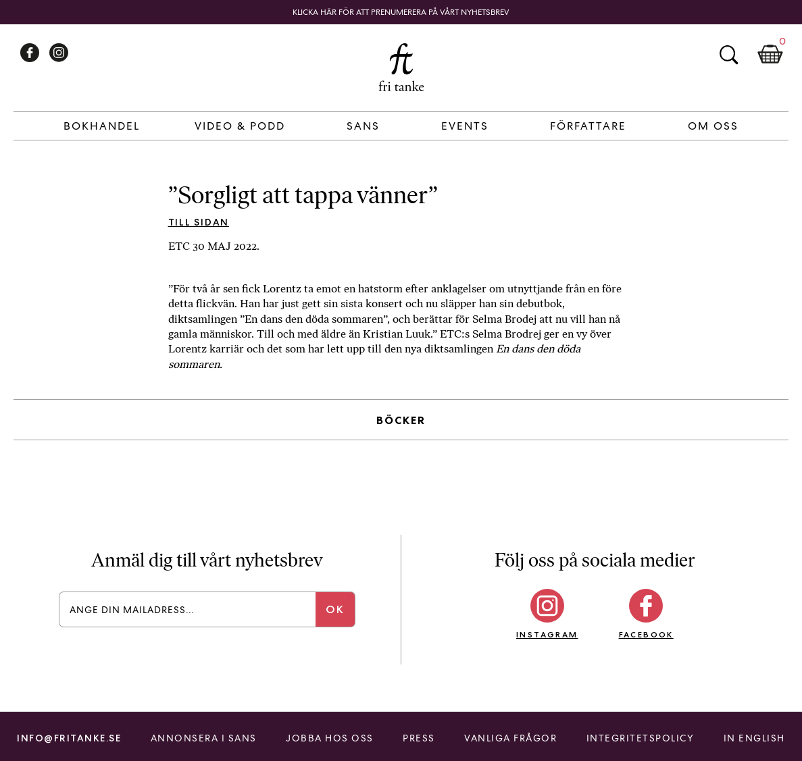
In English (754, 738)
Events (464, 126)
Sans (363, 126)
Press (419, 738)
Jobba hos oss (330, 738)
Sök (728, 55)
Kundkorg (770, 55)
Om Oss (713, 126)
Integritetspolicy (640, 738)
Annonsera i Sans (204, 738)
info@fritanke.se (69, 738)
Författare (588, 126)
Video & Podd (240, 126)
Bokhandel (102, 126)
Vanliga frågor (510, 738)
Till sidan (199, 222)
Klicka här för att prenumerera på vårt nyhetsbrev (401, 12)
